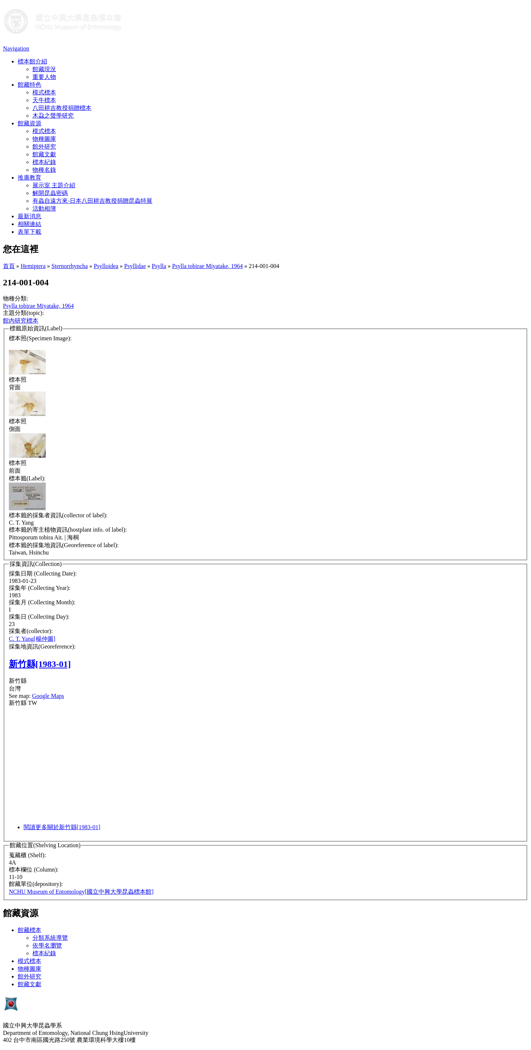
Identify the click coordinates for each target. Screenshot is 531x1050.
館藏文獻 (44, 154)
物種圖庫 (44, 139)
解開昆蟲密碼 (50, 193)
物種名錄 (44, 170)
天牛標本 (44, 100)
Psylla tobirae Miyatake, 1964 (207, 266)
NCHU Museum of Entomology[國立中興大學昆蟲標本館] (81, 892)
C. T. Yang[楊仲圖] (32, 639)
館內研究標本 (20, 320)
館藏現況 (44, 69)
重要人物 (44, 77)
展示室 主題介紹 (53, 185)
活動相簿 (44, 208)
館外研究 (44, 146)
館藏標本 (29, 930)
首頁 (9, 266)
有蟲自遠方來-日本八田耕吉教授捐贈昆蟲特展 (92, 201)
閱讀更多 (62, 827)
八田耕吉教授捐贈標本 (61, 108)
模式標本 (44, 92)
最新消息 (29, 216)
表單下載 (29, 232)
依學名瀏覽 (47, 945)
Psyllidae (135, 266)
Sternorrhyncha (70, 266)
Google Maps (48, 696)
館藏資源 (29, 123)
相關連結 (29, 224)
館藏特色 (29, 84)
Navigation (16, 48)
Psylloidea (106, 266)
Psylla (159, 266)
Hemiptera (33, 266)
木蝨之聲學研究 (53, 115)
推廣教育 (29, 177)
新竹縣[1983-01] (40, 664)
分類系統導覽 (50, 938)
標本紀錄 (44, 162)
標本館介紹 (32, 61)
